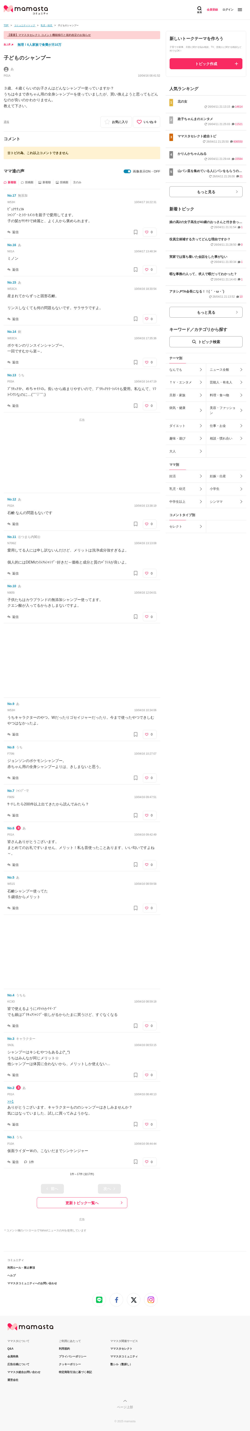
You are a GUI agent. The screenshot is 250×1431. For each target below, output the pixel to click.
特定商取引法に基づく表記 (75, 1372)
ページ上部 (125, 1407)
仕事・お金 (218, 426)
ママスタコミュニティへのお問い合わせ (32, 1283)
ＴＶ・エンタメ (180, 382)
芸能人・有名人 (221, 382)
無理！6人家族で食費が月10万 (39, 44)
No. (11, 195)
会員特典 (12, 1356)
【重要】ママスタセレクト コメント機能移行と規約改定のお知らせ (49, 35)
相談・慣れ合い (221, 438)
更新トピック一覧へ (82, 1203)
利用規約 (64, 1348)
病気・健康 (177, 408)
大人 (172, 451)
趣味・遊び (177, 438)
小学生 (214, 489)
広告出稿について (18, 1364)
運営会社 (12, 1380)
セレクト (175, 526)
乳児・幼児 (177, 489)
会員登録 (212, 9)
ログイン (227, 9)
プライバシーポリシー (72, 1356)
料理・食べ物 (219, 395)
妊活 (172, 476)
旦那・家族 (177, 395)
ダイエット (177, 426)
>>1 (10, 1101)
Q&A (10, 1348)
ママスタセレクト (121, 1348)
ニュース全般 (219, 369)
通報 (6, 122)
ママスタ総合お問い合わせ (23, 1372)
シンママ (216, 501)
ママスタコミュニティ (124, 1356)
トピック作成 (206, 64)
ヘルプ (11, 1275)
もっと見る (206, 192)
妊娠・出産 (218, 476)
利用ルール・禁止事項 (21, 1267)
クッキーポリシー (70, 1364)
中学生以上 (177, 501)
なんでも (175, 369)
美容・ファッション (223, 410)
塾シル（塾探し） (121, 1364)
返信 (15, 232)
